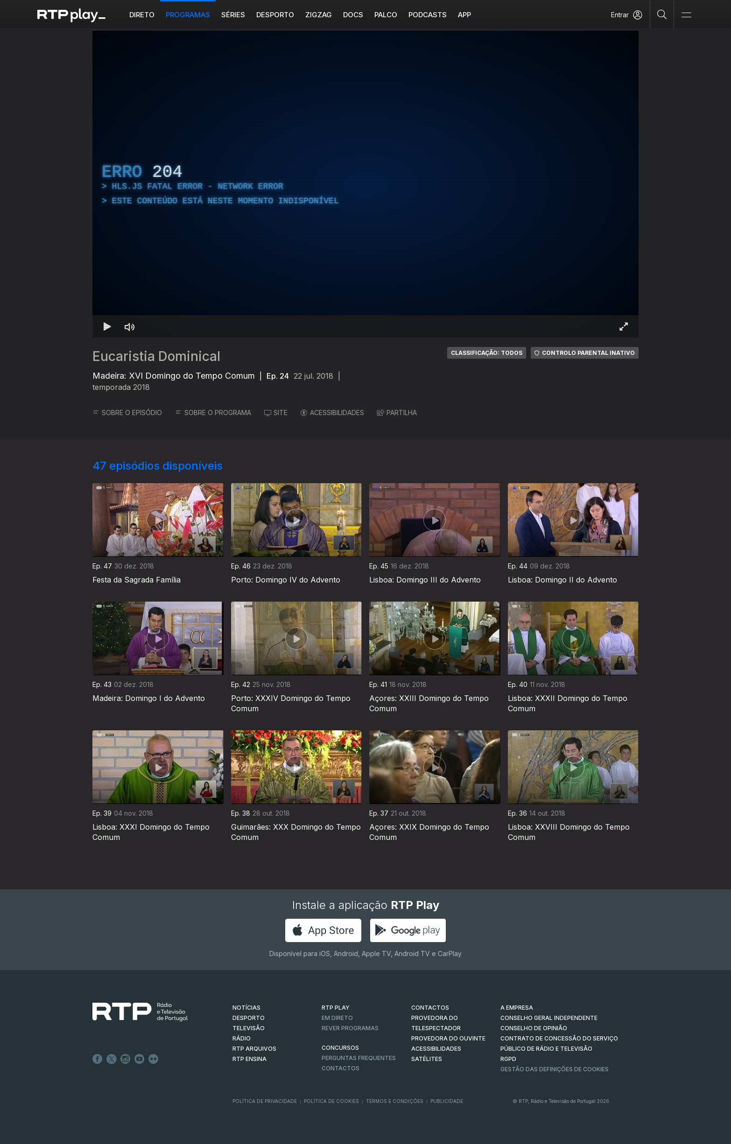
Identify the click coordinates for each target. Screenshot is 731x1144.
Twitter (111, 1059)
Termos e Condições (394, 1101)
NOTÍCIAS (246, 1007)
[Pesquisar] (662, 14)
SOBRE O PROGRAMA (213, 412)
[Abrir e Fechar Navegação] (686, 15)
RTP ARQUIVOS (254, 1048)
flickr (153, 1059)
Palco (385, 14)
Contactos (340, 1068)
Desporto (275, 14)
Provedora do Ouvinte (448, 1038)
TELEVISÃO (248, 1028)
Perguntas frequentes (359, 1057)
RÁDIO (241, 1038)
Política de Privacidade (264, 1101)
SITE (276, 412)
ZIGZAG (318, 14)
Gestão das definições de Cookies (554, 1069)
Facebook (97, 1059)
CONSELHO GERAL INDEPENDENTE (548, 1017)
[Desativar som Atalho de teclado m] (130, 326)
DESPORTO (248, 1017)
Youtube (139, 1059)
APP (464, 14)
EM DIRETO (337, 1017)
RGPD (508, 1058)
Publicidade (446, 1101)
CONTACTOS (430, 1007)
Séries (233, 14)
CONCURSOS (340, 1047)
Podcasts (427, 14)
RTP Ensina (249, 1058)
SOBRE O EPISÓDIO (127, 412)
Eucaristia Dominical (156, 356)
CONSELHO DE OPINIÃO (533, 1028)
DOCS (353, 14)
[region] (365, 184)
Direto (142, 14)
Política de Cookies (331, 1101)
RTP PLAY (336, 1007)
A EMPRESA (516, 1007)
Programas (188, 14)
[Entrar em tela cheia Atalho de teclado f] (623, 326)
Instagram (125, 1059)
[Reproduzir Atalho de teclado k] (107, 326)
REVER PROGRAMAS (350, 1028)
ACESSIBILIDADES (332, 412)
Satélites (426, 1058)
